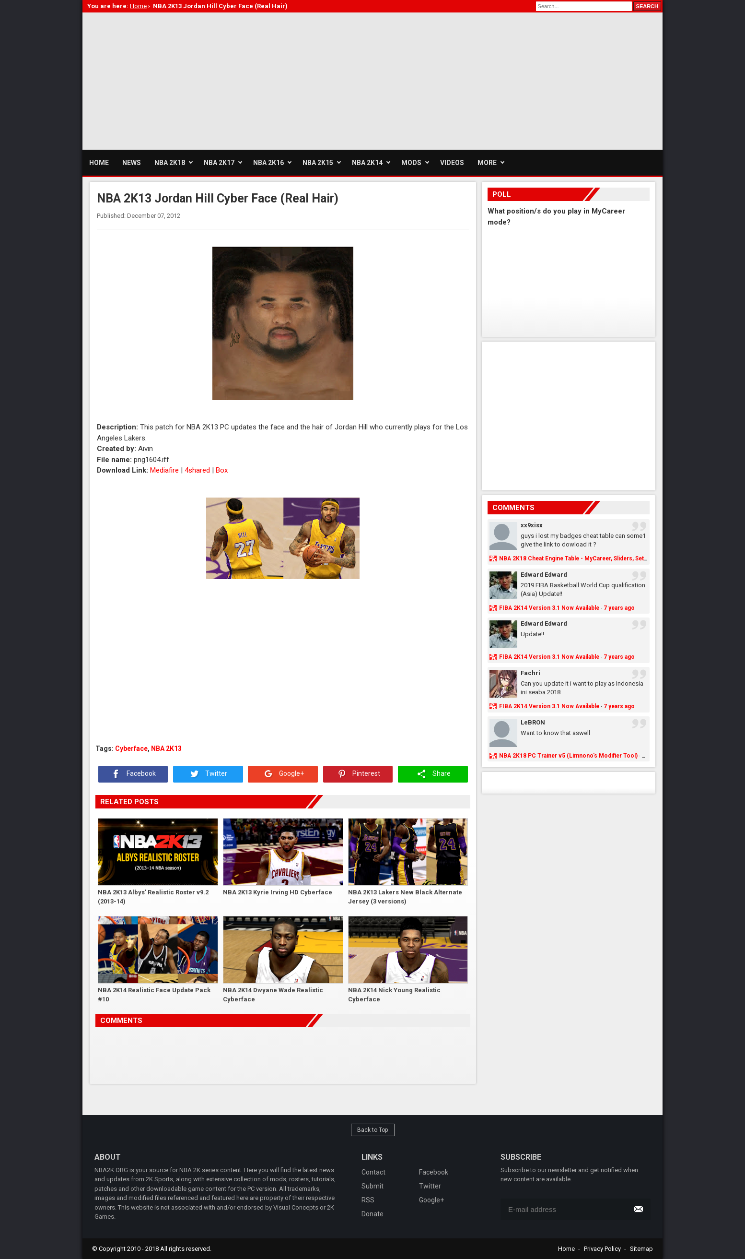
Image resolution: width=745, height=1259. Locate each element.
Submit (372, 1186)
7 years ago (619, 608)
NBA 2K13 (166, 748)
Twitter (207, 774)
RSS (367, 1200)
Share (433, 774)
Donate (372, 1214)
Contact (373, 1172)
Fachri (530, 673)
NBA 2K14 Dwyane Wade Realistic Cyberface (273, 994)
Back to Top (372, 1130)
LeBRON (533, 722)
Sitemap (641, 1248)
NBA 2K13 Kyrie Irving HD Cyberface (277, 892)
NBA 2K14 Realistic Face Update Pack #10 (154, 994)
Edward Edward (544, 574)
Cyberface (131, 748)
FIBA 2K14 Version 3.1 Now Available (549, 608)
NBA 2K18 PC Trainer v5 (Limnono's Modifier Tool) (568, 755)
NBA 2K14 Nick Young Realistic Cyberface (394, 994)
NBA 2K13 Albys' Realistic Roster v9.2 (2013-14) (153, 897)
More (487, 162)
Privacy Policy (602, 1248)
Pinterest (358, 774)
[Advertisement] (256, 79)
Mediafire (164, 470)
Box (222, 470)
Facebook (133, 774)
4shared (197, 470)
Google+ (283, 774)
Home (566, 1248)
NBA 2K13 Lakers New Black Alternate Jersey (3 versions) (405, 897)
